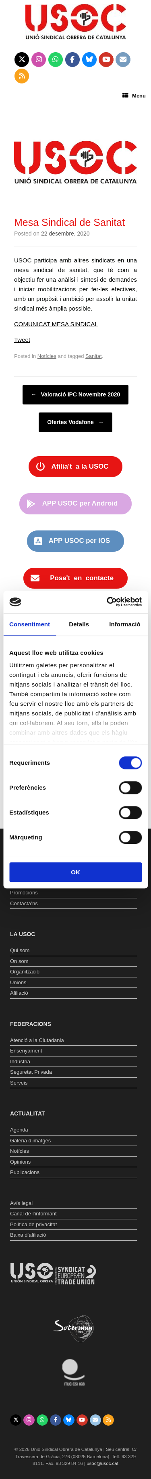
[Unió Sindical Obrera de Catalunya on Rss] (21, 76)
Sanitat (93, 356)
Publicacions (24, 1172)
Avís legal (21, 1203)
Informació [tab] (125, 624)
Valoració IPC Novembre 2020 (75, 394)
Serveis (18, 1083)
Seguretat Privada (31, 1072)
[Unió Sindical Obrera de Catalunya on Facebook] (72, 59)
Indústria (20, 1061)
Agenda (19, 1130)
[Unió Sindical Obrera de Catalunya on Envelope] (123, 59)
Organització (24, 972)
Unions (18, 982)
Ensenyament (26, 1051)
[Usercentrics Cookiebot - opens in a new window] (107, 602)
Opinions (20, 1162)
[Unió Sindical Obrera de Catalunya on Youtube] (106, 59)
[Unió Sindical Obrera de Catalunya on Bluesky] (89, 59)
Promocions (24, 893)
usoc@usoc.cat (102, 1463)
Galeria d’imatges (30, 1141)
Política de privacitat (33, 1224)
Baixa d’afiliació (28, 1235)
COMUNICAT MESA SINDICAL (56, 324)
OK (75, 872)
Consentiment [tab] (29, 624)
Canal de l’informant (33, 1214)
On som (19, 961)
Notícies (46, 356)
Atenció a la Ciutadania (37, 1040)
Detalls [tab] (79, 624)
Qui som (19, 950)
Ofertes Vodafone (75, 422)
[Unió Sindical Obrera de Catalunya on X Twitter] (21, 59)
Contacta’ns (24, 903)
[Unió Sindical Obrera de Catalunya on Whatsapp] (55, 59)
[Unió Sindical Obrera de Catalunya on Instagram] (38, 59)
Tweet (22, 339)
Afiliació (19, 993)
